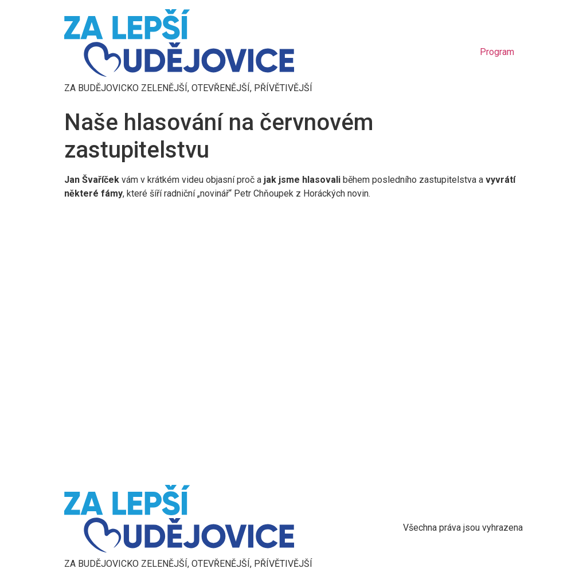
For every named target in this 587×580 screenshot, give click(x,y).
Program (497, 51)
